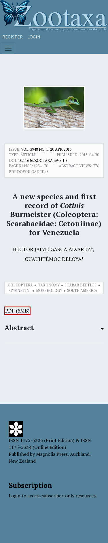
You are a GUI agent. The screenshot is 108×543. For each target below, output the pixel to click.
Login (33, 37)
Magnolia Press (52, 454)
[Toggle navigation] (8, 48)
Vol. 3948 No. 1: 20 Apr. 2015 (46, 149)
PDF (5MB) (17, 310)
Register (12, 37)
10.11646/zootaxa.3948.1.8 (42, 160)
